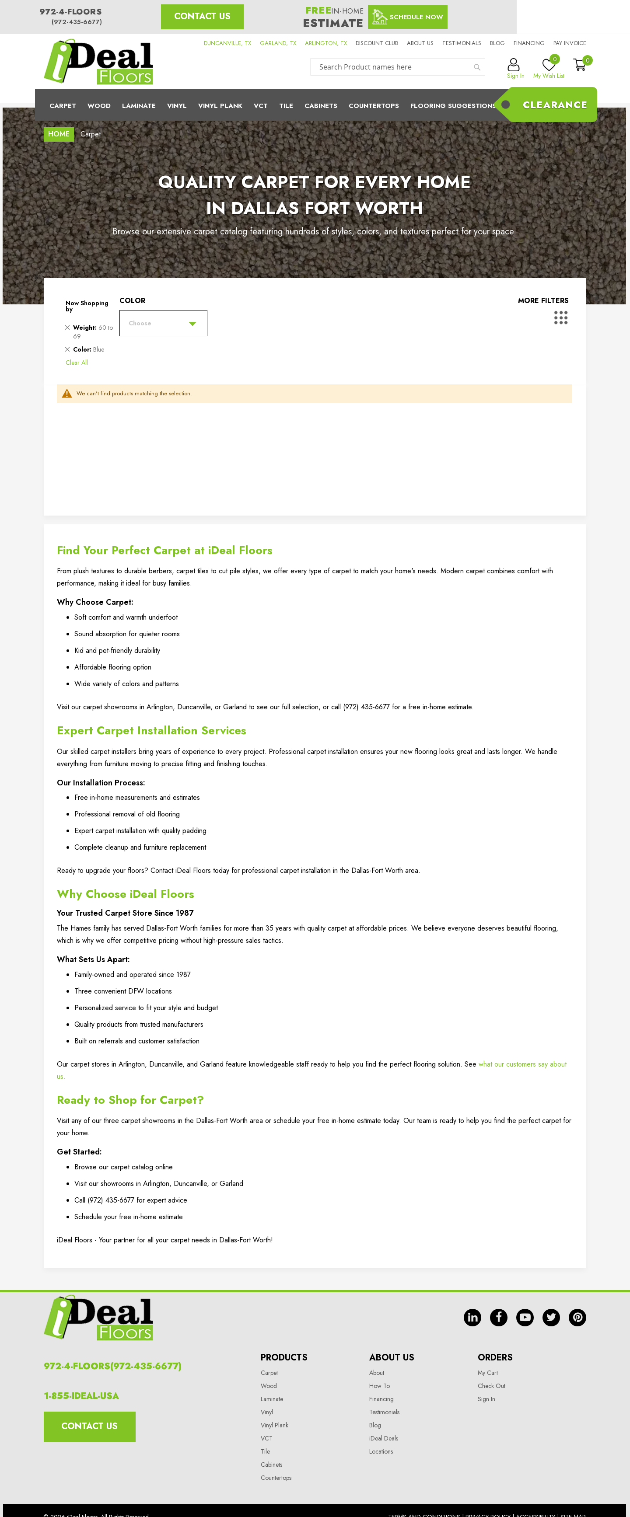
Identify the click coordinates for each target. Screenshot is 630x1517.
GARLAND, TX (278, 43)
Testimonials (461, 43)
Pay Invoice (569, 43)
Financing (529, 43)
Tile (286, 106)
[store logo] (98, 61)
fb (499, 1317)
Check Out (491, 1385)
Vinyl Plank (220, 106)
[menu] (315, 105)
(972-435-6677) (77, 22)
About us (420, 43)
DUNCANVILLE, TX (227, 43)
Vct (261, 106)
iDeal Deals (383, 1438)
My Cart (488, 1372)
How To (379, 1385)
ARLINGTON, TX (326, 43)
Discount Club (377, 43)
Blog (497, 43)
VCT (267, 1438)
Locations (381, 1451)
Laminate (139, 106)
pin (577, 1317)
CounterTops (374, 106)
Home (59, 134)
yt (525, 1317)
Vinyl (177, 106)
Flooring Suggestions (453, 106)
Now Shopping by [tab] (87, 306)
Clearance (555, 105)
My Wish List (548, 69)
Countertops (276, 1477)
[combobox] (397, 67)
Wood (99, 106)
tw (551, 1317)
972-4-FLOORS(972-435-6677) (113, 1366)
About (376, 1372)
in (472, 1317)
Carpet (62, 106)
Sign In (486, 1399)
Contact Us (202, 16)
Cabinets (320, 106)
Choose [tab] (140, 323)
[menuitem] (315, 105)
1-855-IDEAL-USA (81, 1396)
